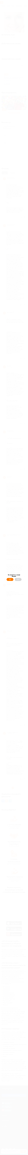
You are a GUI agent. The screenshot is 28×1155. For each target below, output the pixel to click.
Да (10, 579)
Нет (18, 579)
